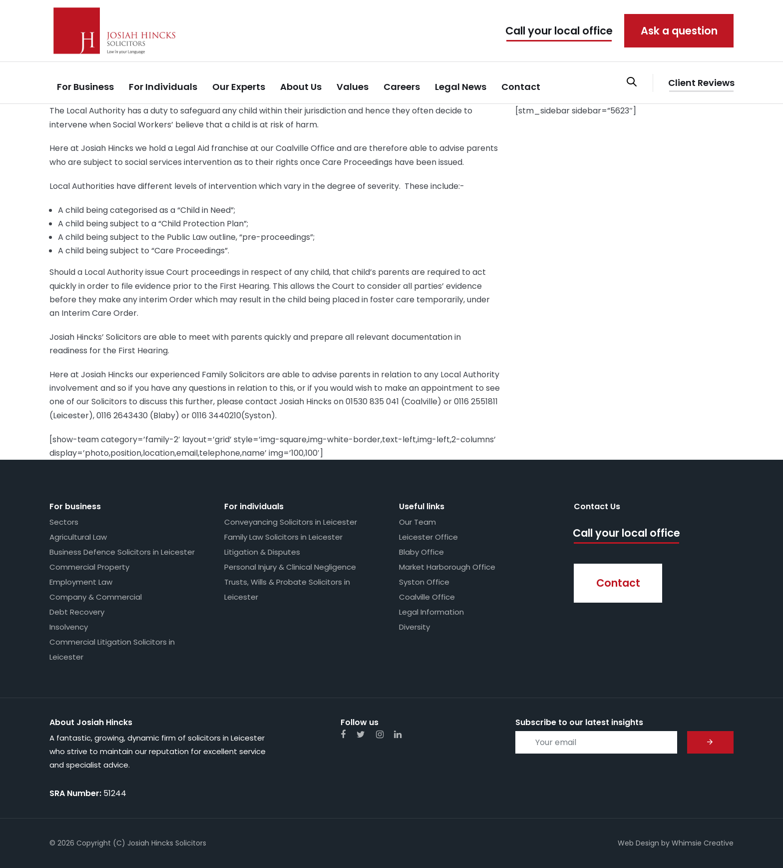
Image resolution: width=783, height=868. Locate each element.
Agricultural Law (78, 537)
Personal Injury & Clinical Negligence (290, 567)
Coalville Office (427, 597)
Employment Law (80, 582)
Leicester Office (428, 537)
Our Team (417, 522)
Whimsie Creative (703, 843)
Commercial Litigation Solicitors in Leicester (112, 649)
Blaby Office (421, 552)
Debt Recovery (76, 612)
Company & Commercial (95, 597)
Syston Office (424, 582)
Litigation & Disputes (262, 552)
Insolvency (68, 627)
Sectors (63, 522)
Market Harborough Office (447, 567)
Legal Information (431, 612)
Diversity (414, 627)
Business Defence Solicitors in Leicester (122, 552)
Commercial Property (89, 567)
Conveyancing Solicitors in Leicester (290, 522)
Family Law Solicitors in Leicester (283, 537)
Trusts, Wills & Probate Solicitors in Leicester (287, 589)
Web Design (638, 843)
